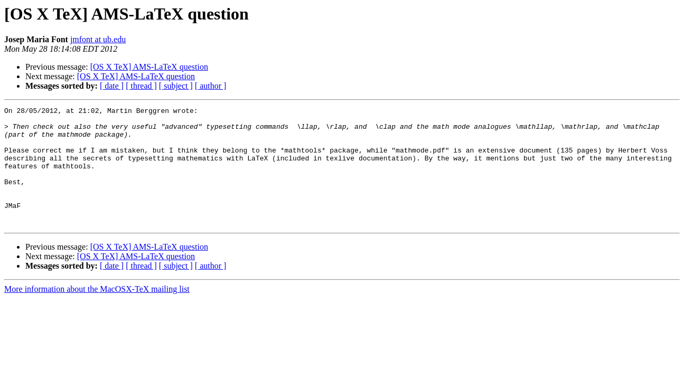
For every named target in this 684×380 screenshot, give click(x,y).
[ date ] (112, 85)
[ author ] (211, 85)
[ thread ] (141, 85)
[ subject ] (176, 85)
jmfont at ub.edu (98, 39)
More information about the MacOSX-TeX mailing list (97, 312)
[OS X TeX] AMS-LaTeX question (149, 66)
